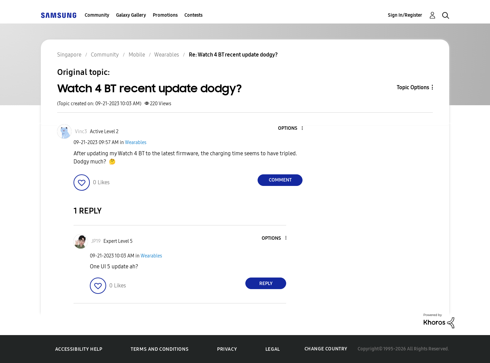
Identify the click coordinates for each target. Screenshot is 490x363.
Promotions (165, 15)
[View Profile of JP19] (96, 241)
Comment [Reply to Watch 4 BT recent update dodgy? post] (280, 180)
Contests (193, 15)
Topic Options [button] (413, 87)
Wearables (135, 142)
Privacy (227, 349)
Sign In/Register (405, 15)
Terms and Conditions (160, 349)
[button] (291, 128)
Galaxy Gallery (131, 15)
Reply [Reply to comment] (266, 283)
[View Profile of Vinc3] (81, 132)
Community (97, 15)
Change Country (326, 349)
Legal (272, 349)
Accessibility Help (78, 349)
